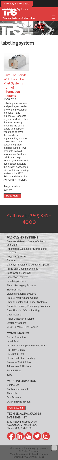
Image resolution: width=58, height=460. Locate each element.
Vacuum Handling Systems (21, 293)
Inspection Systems (17, 277)
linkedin (20, 436)
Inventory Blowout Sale (16, 3)
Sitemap (17, 457)
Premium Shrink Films (19, 362)
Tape (9, 374)
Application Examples (18, 389)
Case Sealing (14, 314)
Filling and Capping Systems (22, 268)
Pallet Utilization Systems (21, 318)
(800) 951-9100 (23, 428)
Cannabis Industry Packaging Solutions (28, 306)
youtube (28, 436)
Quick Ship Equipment (19, 401)
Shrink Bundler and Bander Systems (27, 302)
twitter (37, 436)
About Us (12, 393)
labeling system (12, 188)
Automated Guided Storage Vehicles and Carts (27, 243)
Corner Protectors (16, 337)
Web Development (19, 454)
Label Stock (13, 341)
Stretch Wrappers (16, 323)
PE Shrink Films (15, 354)
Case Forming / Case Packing (23, 310)
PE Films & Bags (16, 349)
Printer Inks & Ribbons (19, 366)
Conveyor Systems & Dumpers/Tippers (28, 264)
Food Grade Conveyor (19, 273)
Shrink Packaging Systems (21, 285)
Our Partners (14, 397)
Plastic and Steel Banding (21, 358)
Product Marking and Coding (22, 298)
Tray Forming (14, 289)
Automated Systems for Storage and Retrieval (27, 250)
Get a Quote (16, 407)
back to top (54, 448)
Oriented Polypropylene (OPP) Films (27, 345)
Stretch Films (14, 370)
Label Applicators (16, 281)
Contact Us (13, 385)
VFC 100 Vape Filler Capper (22, 327)
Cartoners (12, 260)
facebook (11, 436)
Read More (12, 195)
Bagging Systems (16, 256)
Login (42, 457)
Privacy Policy (30, 457)
